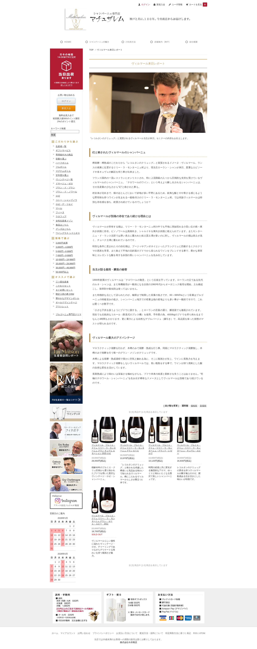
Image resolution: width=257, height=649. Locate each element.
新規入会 (161, 4)
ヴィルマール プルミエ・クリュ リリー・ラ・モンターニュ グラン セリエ (132, 448)
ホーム (55, 633)
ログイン (66, 101)
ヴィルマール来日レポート (109, 50)
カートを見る (198, 4)
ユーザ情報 (177, 4)
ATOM (202, 633)
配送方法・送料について (151, 633)
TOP (91, 50)
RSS (195, 633)
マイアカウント (67, 633)
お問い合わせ (84, 633)
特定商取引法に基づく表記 (178, 633)
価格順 (194, 406)
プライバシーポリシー (103, 633)
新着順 (203, 406)
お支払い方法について (127, 633)
